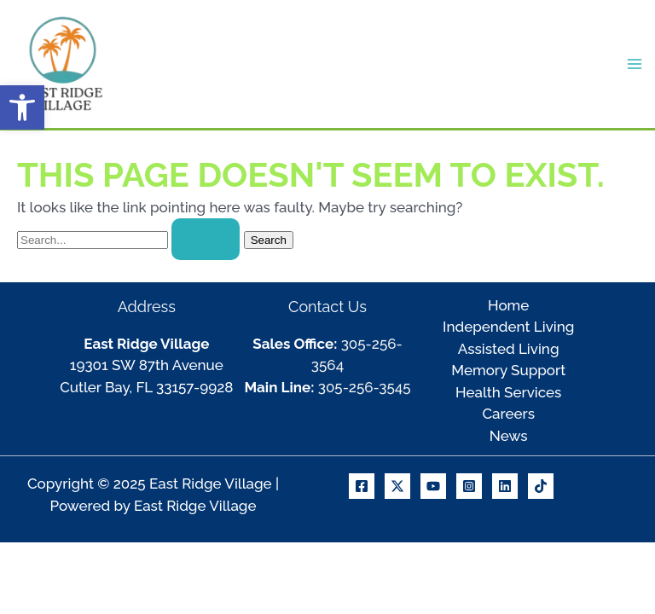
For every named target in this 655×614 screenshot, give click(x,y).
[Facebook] (361, 486)
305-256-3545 (364, 387)
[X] (397, 486)
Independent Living (508, 326)
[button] (22, 107)
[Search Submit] (205, 239)
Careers (508, 413)
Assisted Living (508, 348)
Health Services (508, 392)
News (509, 435)
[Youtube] (433, 486)
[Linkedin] (505, 486)
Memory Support (508, 370)
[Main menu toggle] (635, 63)
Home (508, 305)
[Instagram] (469, 486)
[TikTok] (541, 486)
